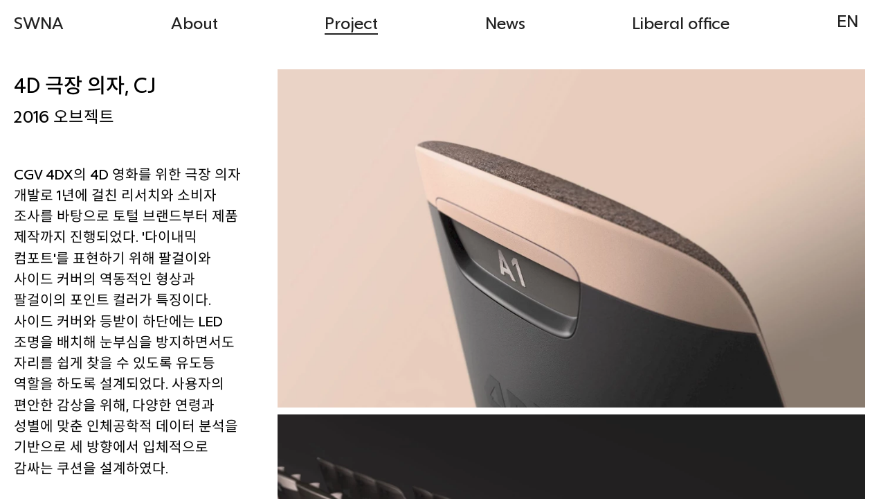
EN (847, 20)
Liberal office (681, 22)
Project (351, 22)
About (194, 22)
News (505, 22)
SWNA (39, 22)
